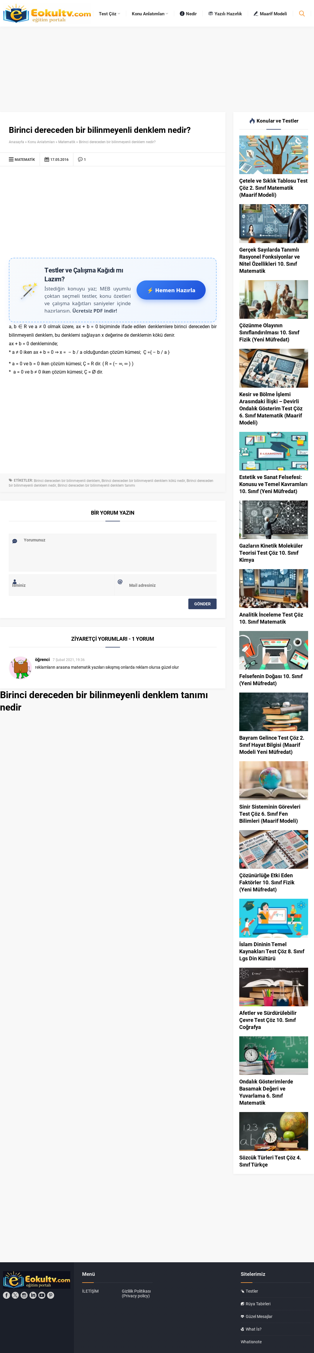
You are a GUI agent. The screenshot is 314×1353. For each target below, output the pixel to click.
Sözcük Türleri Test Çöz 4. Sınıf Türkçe (270, 1161)
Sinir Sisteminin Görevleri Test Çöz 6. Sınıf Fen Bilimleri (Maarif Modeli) (269, 813)
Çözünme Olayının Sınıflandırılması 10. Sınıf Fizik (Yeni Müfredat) (269, 332)
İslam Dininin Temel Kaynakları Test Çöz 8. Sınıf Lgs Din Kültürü (271, 951)
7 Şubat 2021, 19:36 (69, 659)
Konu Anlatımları (41, 141)
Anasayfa (16, 141)
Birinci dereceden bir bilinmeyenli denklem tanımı (96, 485)
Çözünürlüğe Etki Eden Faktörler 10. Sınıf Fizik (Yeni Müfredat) (267, 882)
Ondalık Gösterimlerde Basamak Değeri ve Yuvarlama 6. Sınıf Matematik (266, 1092)
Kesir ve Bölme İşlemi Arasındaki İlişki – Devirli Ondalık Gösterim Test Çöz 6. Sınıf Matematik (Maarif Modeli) (271, 408)
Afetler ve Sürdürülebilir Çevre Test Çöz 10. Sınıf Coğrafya (268, 1019)
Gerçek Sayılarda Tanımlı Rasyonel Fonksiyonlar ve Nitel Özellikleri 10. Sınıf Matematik (269, 260)
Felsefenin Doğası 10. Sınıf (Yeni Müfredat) (271, 680)
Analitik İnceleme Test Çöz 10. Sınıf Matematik (271, 618)
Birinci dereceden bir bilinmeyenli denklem (67, 480)
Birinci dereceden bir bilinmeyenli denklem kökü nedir (143, 480)
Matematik (66, 141)
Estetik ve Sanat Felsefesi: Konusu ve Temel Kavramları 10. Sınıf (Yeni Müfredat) (273, 484)
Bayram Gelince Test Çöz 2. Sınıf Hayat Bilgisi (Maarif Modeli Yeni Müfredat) (271, 744)
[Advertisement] (113, 213)
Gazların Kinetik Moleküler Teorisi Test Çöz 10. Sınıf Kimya (271, 552)
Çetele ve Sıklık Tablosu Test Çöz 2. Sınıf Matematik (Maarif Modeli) (273, 187)
